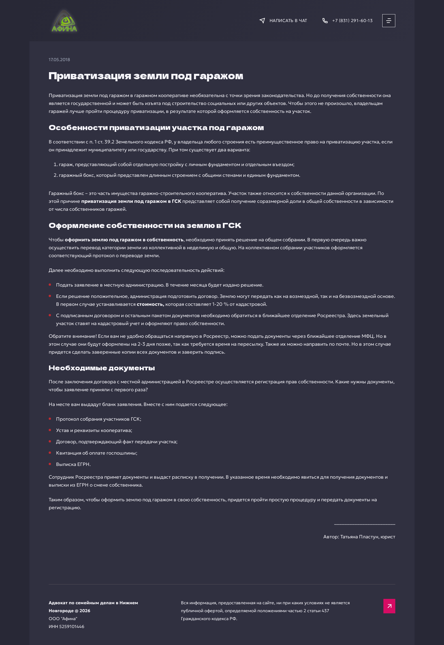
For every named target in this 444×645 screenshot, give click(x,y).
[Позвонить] (347, 20)
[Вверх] (389, 606)
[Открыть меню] (388, 20)
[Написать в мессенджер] (283, 20)
